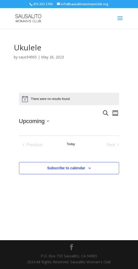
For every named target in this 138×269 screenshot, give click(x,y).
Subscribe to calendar (66, 168)
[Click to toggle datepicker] (34, 121)
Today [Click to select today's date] (71, 144)
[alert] (69, 99)
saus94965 (28, 57)
